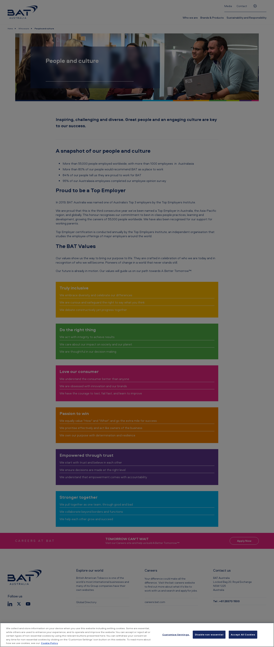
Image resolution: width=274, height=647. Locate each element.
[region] (137, 635)
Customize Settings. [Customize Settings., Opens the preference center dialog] (176, 634)
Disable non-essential (209, 634)
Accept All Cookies (243, 634)
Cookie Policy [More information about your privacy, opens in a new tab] (49, 643)
